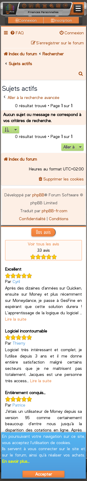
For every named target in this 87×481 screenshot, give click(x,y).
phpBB (38, 194)
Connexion (26, 20)
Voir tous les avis (43, 243)
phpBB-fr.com (54, 210)
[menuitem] (16, 32)
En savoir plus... (15, 461)
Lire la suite (15, 319)
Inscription (61, 20)
